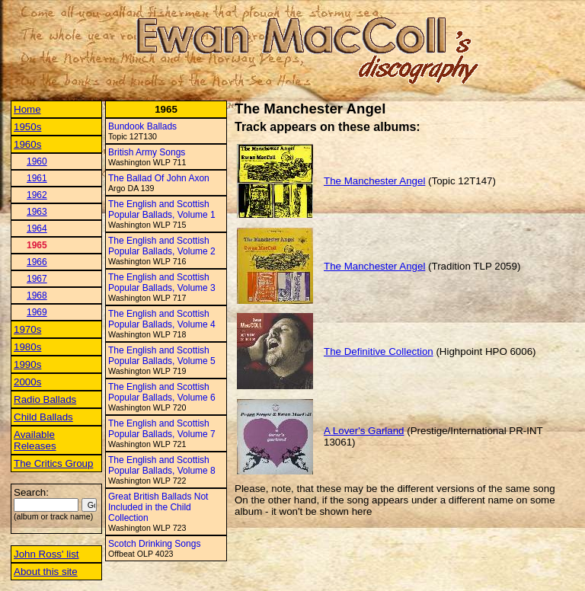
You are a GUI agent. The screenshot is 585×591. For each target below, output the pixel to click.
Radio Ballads (45, 399)
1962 (37, 195)
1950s (27, 127)
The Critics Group (53, 463)
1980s (27, 347)
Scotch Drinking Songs (154, 543)
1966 (37, 262)
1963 (37, 211)
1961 (37, 178)
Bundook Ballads (142, 126)
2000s (27, 382)
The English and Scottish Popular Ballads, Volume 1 (162, 209)
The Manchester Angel (374, 181)
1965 (37, 245)
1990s (27, 364)
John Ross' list (46, 554)
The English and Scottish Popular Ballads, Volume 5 (162, 355)
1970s (27, 329)
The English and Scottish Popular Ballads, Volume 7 (162, 428)
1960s (27, 144)
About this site (46, 571)
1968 (37, 295)
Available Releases (35, 440)
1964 (37, 228)
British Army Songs (146, 152)
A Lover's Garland (364, 430)
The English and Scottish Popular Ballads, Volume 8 (162, 465)
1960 (37, 161)
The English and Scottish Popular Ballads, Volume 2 (162, 246)
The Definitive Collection (378, 351)
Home (27, 109)
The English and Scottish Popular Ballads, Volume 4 (162, 319)
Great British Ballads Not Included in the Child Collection (158, 507)
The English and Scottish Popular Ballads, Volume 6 (162, 392)
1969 (37, 312)
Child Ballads (43, 417)
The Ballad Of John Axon (158, 178)
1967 (37, 278)
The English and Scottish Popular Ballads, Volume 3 (162, 282)
